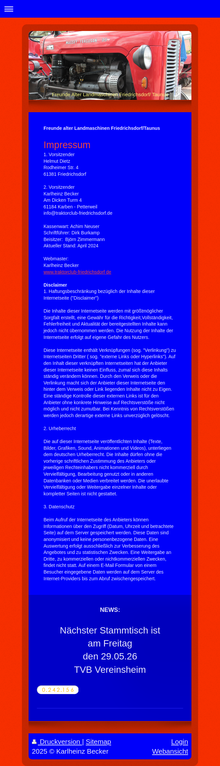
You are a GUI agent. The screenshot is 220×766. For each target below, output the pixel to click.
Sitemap (98, 741)
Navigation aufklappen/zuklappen (110, 9)
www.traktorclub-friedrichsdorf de (77, 272)
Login (179, 741)
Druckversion (57, 741)
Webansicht (170, 751)
